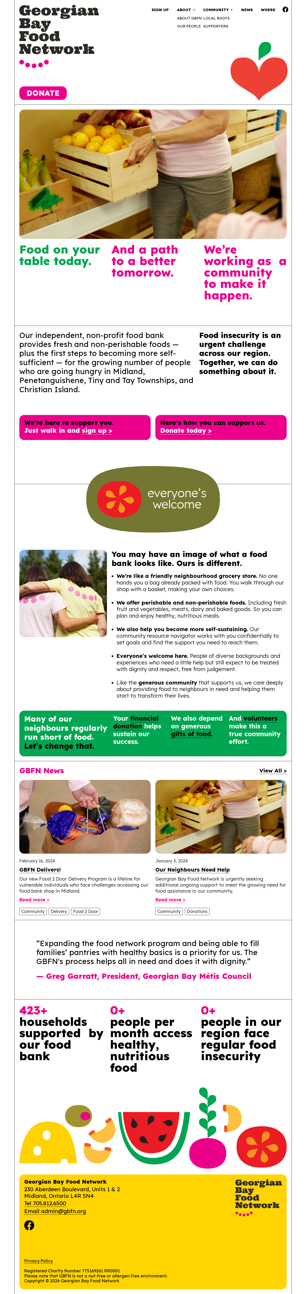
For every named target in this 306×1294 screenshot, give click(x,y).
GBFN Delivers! (40, 869)
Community (216, 10)
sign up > (97, 430)
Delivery (59, 911)
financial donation (136, 722)
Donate (43, 93)
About (184, 10)
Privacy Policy (38, 1260)
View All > (273, 770)
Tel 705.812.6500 (45, 1203)
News (247, 9)
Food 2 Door (85, 911)
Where (268, 9)
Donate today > (186, 430)
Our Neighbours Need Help (192, 869)
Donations (197, 911)
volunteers (261, 718)
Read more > (34, 900)
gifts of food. (192, 734)
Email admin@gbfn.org (55, 1211)
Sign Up (160, 9)
